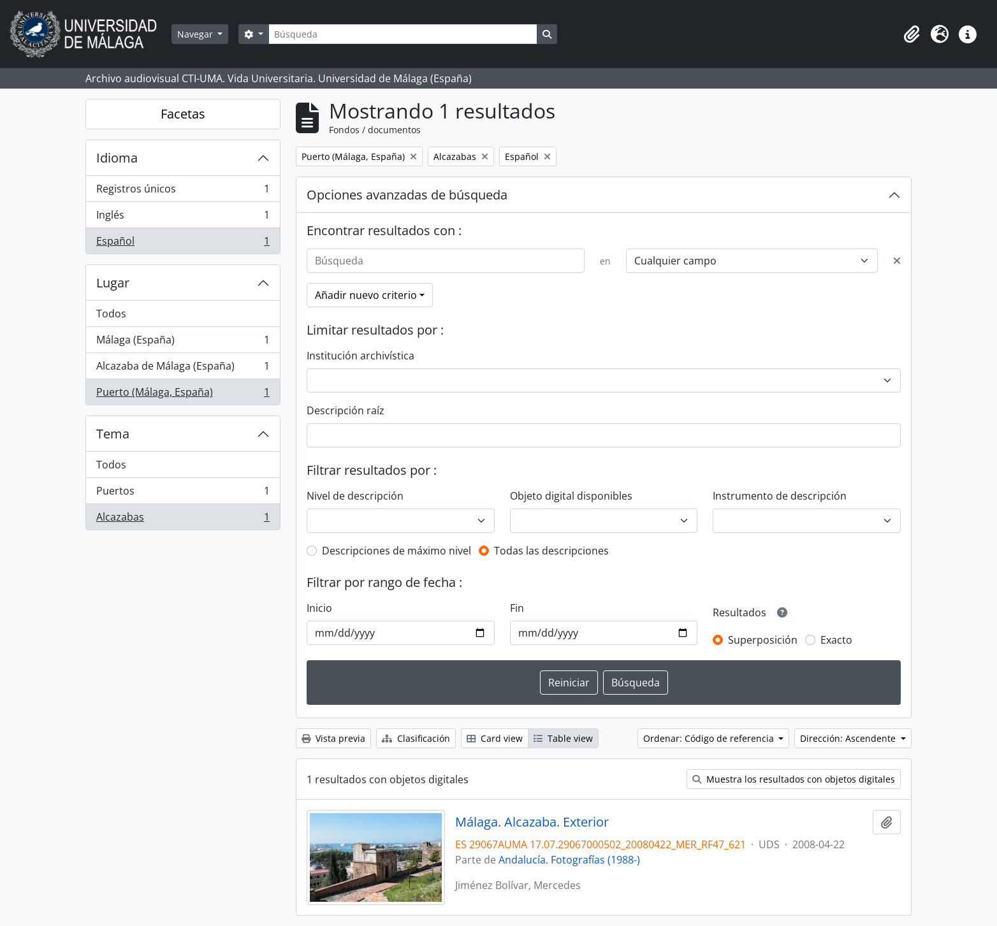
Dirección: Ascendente (849, 738)
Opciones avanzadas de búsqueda (407, 194)
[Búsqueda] (402, 34)
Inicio (319, 608)
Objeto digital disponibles (571, 496)
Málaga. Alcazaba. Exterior (532, 822)
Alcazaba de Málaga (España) (183, 368)
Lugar (112, 282)
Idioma (117, 157)
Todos (111, 314)
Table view (563, 738)
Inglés (183, 217)
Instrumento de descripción (780, 496)
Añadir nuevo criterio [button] (366, 295)
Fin (517, 608)
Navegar (196, 34)
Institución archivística (360, 356)
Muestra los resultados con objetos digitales (793, 779)
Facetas (183, 113)
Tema (112, 433)
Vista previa (333, 738)
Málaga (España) (183, 342)
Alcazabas (183, 519)
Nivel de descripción (355, 496)
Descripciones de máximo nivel (396, 551)
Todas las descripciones (551, 551)
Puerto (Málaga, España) (183, 394)
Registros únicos (183, 191)
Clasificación (416, 738)
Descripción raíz (345, 410)
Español (183, 243)
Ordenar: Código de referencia (709, 738)
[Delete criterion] (897, 260)
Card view (495, 738)
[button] (912, 34)
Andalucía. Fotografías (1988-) (569, 860)
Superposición (762, 640)
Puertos (183, 493)
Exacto (836, 640)
